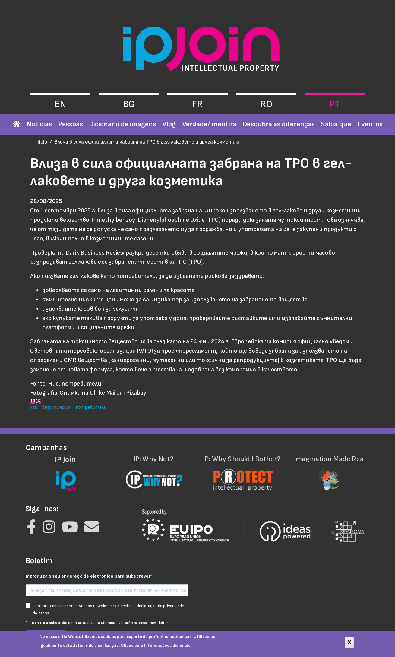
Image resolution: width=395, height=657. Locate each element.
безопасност (56, 407)
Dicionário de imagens (122, 124)
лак (33, 407)
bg (129, 104)
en (60, 104)
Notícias (39, 124)
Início (41, 142)
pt (335, 104)
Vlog (169, 124)
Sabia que (336, 124)
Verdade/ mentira (209, 124)
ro (266, 104)
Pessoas (70, 124)
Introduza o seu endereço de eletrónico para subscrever (88, 576)
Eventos (370, 124)
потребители (91, 407)
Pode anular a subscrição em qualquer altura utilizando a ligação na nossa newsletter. (97, 622)
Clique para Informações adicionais (155, 647)
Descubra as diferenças (278, 124)
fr (197, 104)
